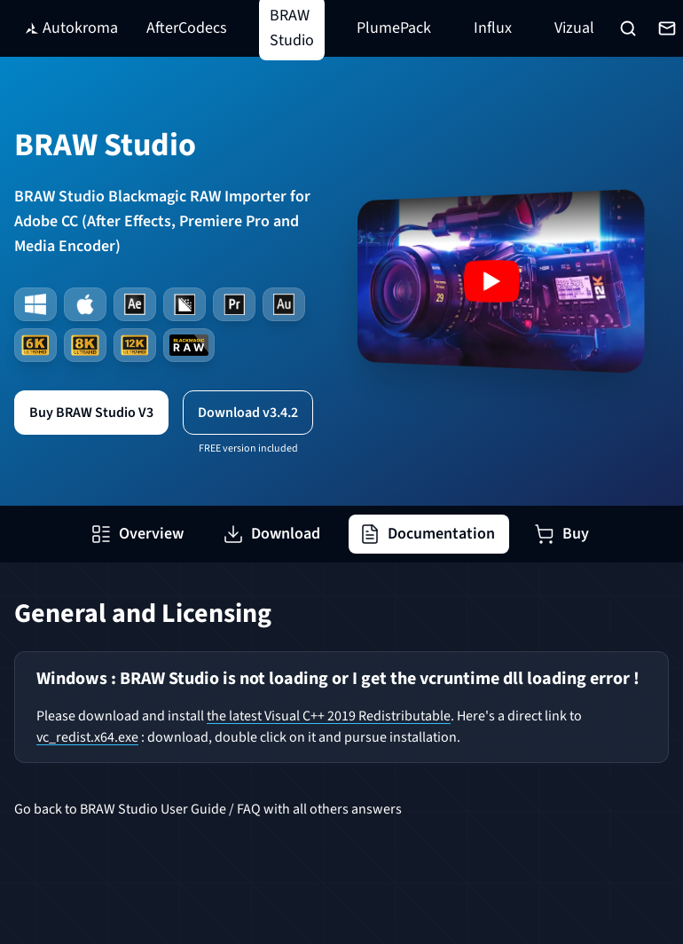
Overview (137, 534)
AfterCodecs (186, 28)
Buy (561, 534)
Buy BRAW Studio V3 (91, 412)
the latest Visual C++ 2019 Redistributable (329, 716)
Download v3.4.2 (248, 412)
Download (271, 534)
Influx (493, 28)
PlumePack (394, 28)
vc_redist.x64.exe (87, 737)
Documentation (427, 534)
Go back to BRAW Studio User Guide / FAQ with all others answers (208, 809)
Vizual (574, 28)
